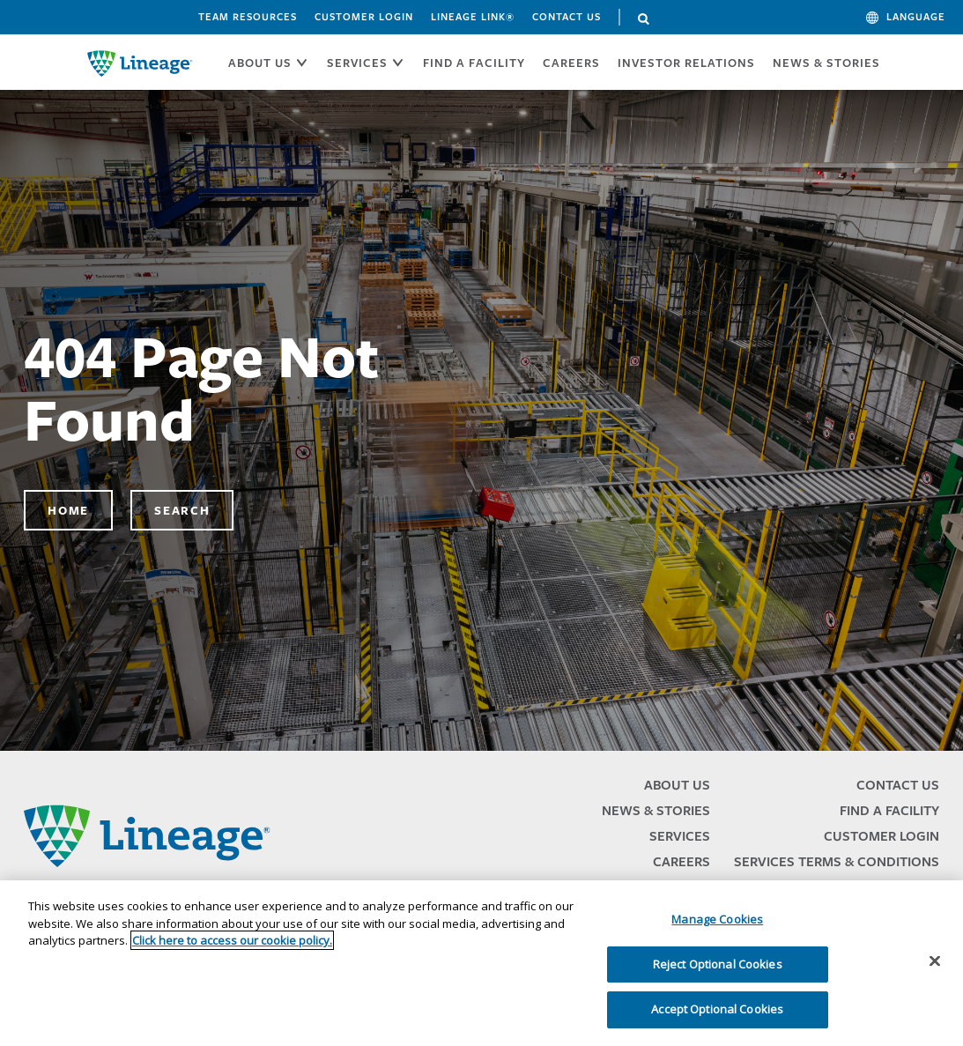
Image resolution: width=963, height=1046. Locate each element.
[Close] (934, 961)
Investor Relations (686, 62)
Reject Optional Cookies (717, 964)
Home (68, 510)
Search (644, 19)
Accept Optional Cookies (717, 1009)
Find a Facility (889, 810)
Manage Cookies (717, 919)
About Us (677, 784)
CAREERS (571, 62)
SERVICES (357, 62)
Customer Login (364, 17)
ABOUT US (260, 62)
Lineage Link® (473, 17)
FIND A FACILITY (474, 62)
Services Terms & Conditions (836, 861)
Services (679, 836)
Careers (681, 861)
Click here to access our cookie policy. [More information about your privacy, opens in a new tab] (232, 940)
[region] (481, 963)
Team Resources (247, 17)
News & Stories (826, 62)
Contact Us (566, 17)
